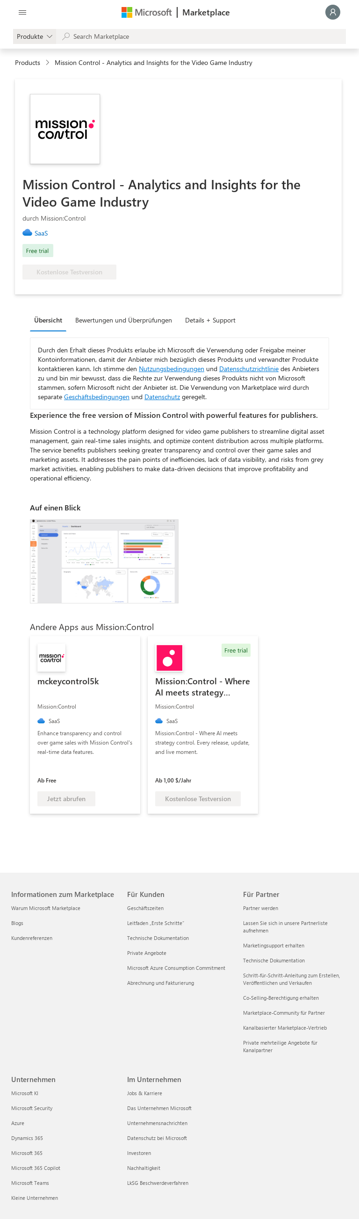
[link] (45, 233)
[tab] (50, 319)
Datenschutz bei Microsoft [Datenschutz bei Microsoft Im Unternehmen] (157, 1137)
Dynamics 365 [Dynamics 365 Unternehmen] (27, 1137)
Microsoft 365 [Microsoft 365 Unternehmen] (27, 1152)
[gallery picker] (34, 36)
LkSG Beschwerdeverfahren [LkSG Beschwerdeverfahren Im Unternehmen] (157, 1182)
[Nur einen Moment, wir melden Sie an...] (333, 12)
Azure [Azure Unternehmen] (17, 1122)
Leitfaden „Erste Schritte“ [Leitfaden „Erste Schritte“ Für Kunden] (155, 922)
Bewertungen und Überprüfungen (123, 320)
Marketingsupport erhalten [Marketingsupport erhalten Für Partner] (273, 945)
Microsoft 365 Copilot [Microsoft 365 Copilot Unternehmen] (35, 1167)
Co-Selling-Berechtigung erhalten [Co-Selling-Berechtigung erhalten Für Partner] (281, 997)
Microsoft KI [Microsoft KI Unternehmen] (24, 1093)
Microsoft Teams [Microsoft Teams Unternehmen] (30, 1182)
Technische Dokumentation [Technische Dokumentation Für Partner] (274, 960)
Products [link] (27, 62)
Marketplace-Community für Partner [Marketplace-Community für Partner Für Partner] (284, 1012)
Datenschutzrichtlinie (249, 368)
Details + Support (210, 320)
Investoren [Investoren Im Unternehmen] (139, 1152)
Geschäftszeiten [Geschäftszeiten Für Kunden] (145, 907)
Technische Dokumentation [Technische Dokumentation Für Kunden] (158, 937)
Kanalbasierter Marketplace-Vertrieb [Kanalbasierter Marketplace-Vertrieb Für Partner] (285, 1027)
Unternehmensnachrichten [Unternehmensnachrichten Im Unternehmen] (157, 1122)
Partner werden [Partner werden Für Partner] (260, 907)
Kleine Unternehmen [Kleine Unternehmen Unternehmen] (34, 1197)
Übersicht (48, 320)
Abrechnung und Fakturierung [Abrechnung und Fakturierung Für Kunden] (160, 982)
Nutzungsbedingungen (171, 368)
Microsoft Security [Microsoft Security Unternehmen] (31, 1107)
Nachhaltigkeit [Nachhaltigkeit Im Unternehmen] (143, 1167)
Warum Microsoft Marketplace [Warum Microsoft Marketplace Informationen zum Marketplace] (45, 907)
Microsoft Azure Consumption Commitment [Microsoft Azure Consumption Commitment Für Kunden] (176, 967)
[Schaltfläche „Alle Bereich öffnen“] (22, 12)
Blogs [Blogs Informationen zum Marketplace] (17, 922)
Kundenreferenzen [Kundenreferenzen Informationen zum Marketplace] (31, 937)
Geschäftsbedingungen (96, 396)
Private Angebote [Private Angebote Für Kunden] (146, 952)
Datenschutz (162, 396)
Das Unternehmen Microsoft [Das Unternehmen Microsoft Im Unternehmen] (159, 1107)
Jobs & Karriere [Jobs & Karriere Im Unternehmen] (144, 1093)
